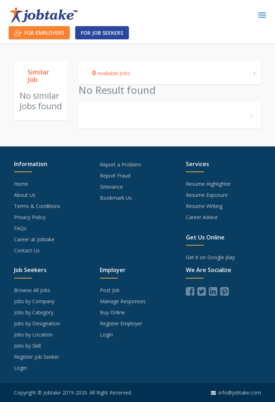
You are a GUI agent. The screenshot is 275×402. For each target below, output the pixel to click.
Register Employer (121, 323)
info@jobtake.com (236, 392)
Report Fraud (115, 175)
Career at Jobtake (34, 239)
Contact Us (27, 250)
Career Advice (202, 217)
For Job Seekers (102, 32)
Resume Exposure (207, 195)
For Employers (39, 33)
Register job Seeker (36, 356)
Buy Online (112, 312)
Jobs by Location (33, 334)
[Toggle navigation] (262, 15)
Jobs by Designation (37, 323)
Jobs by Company (34, 301)
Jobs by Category (33, 312)
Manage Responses (123, 301)
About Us (24, 195)
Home (21, 183)
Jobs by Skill (27, 345)
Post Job (110, 290)
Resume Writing (204, 206)
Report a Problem (120, 164)
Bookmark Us (116, 197)
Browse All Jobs (32, 290)
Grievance (111, 186)
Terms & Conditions (37, 206)
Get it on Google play (210, 257)
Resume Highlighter (208, 183)
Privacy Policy (29, 217)
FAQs (20, 228)
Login (20, 367)
